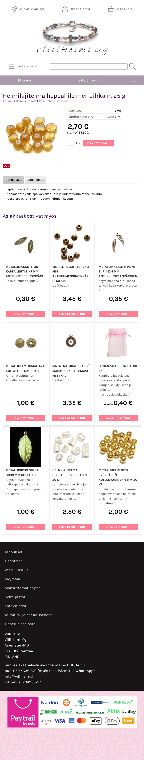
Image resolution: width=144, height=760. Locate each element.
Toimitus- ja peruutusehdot (28, 615)
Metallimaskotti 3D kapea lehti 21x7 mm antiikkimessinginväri (24, 271)
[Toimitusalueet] (28, 9)
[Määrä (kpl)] (71, 143)
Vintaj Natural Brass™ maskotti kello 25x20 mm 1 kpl (71, 370)
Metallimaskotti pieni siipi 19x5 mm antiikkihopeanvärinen (118, 271)
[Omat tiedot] (77, 9)
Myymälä (12, 579)
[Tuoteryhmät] (23, 66)
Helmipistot (15, 597)
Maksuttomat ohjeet (22, 588)
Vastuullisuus (17, 570)
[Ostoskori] (120, 9)
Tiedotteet (13, 561)
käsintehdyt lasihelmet (54, 101)
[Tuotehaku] (89, 66)
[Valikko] (134, 80)
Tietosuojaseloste (20, 624)
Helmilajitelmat (26, 101)
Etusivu (24, 80)
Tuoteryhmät (87, 80)
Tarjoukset (13, 552)
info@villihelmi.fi (19, 676)
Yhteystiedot (15, 606)
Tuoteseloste (35, 179)
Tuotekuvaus (13, 179)
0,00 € (114, 116)
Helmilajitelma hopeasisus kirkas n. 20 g (70, 474)
